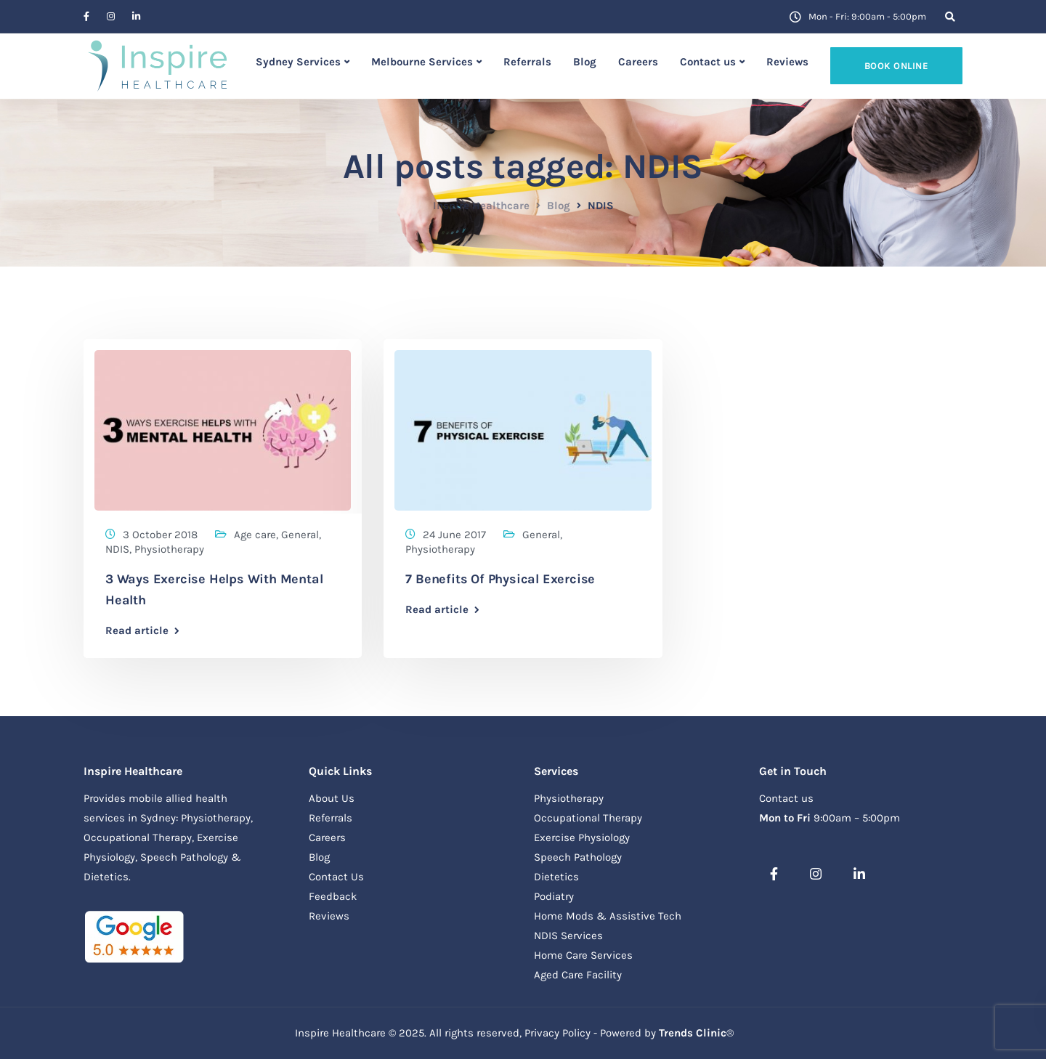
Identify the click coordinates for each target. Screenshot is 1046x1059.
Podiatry (554, 896)
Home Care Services (583, 955)
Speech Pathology (578, 857)
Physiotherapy (169, 549)
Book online (896, 65)
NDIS (117, 549)
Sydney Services (298, 61)
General (300, 534)
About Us (331, 798)
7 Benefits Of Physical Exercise (500, 579)
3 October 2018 (160, 534)
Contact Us (336, 876)
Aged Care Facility (578, 974)
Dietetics (556, 876)
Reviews (787, 61)
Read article (137, 630)
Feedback (333, 896)
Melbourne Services (422, 61)
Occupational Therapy (588, 817)
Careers (638, 61)
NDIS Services (568, 935)
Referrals (527, 61)
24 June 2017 (454, 534)
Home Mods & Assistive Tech (607, 915)
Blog (584, 61)
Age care (255, 534)
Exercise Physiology (582, 837)
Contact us (708, 61)
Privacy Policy (557, 1032)
